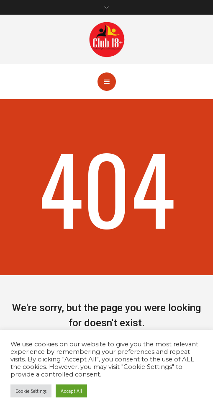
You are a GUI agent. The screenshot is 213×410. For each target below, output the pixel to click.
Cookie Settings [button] (30, 390)
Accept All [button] (71, 390)
